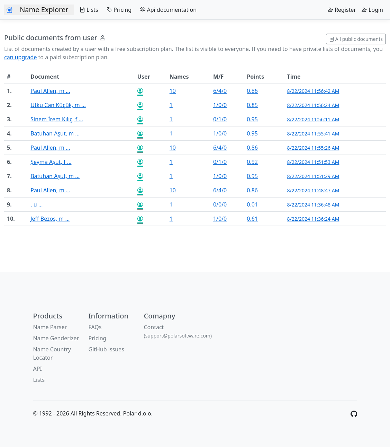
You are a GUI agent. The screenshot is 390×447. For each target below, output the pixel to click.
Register (342, 10)
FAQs (94, 327)
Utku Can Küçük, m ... (58, 105)
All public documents (356, 39)
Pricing (117, 10)
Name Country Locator (52, 353)
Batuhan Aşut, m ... (55, 133)
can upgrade (20, 57)
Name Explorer (44, 9)
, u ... (36, 204)
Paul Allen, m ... (50, 91)
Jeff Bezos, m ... (50, 218)
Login (372, 10)
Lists (87, 10)
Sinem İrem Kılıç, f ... (56, 119)
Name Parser (50, 327)
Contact (178, 331)
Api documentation (167, 10)
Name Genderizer (56, 338)
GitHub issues (106, 349)
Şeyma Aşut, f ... (50, 162)
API (37, 368)
